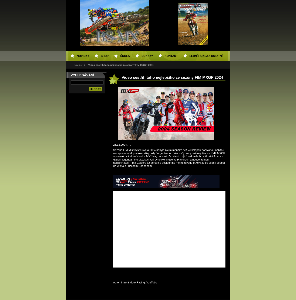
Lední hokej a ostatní (206, 56)
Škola (125, 56)
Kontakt (171, 56)
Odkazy (147, 56)
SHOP (105, 56)
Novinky (78, 65)
